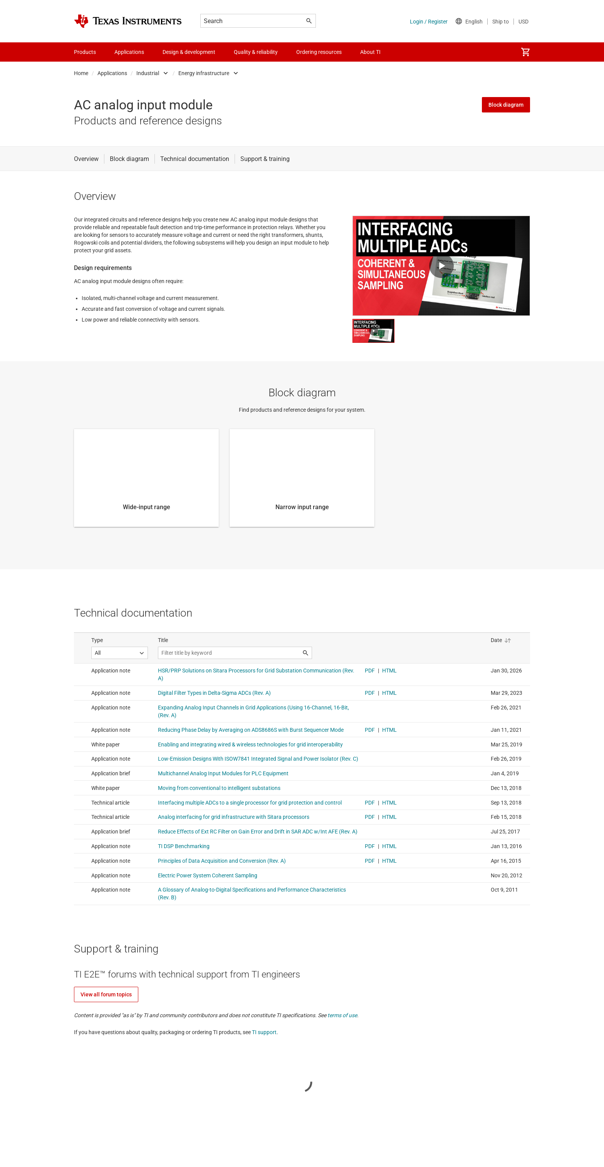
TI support (264, 1032)
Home (81, 73)
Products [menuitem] (85, 52)
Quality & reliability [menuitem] (256, 52)
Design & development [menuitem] (189, 52)
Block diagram (505, 105)
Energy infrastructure (203, 73)
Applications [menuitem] (129, 52)
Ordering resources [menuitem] (319, 52)
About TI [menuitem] (370, 52)
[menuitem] (525, 52)
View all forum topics (106, 994)
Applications (112, 73)
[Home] (128, 21)
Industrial (147, 73)
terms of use (342, 1015)
